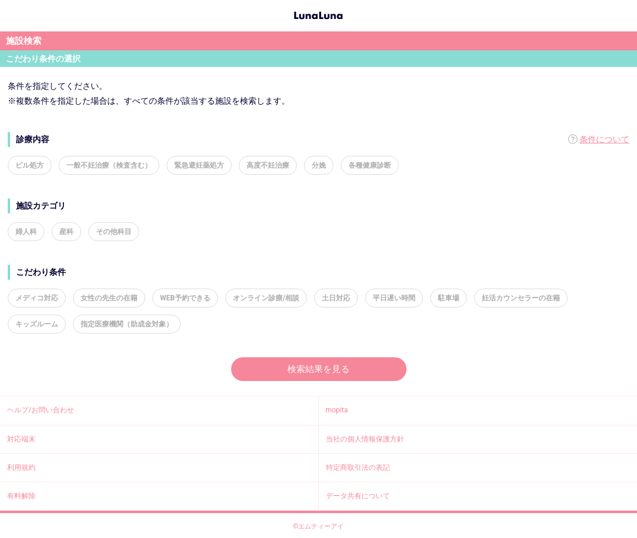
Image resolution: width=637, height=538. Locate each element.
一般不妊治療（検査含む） (109, 165)
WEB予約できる (185, 298)
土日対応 (336, 298)
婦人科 (26, 232)
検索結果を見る (318, 369)
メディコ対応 (36, 298)
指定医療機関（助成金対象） (127, 324)
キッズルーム (36, 324)
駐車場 (448, 298)
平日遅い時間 (394, 298)
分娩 (319, 165)
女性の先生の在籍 (109, 298)
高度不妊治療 (268, 165)
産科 (66, 232)
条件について (604, 139)
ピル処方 (29, 165)
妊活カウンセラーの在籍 (521, 298)
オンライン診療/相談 (266, 298)
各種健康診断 (369, 165)
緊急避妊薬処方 (199, 165)
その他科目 (114, 232)
